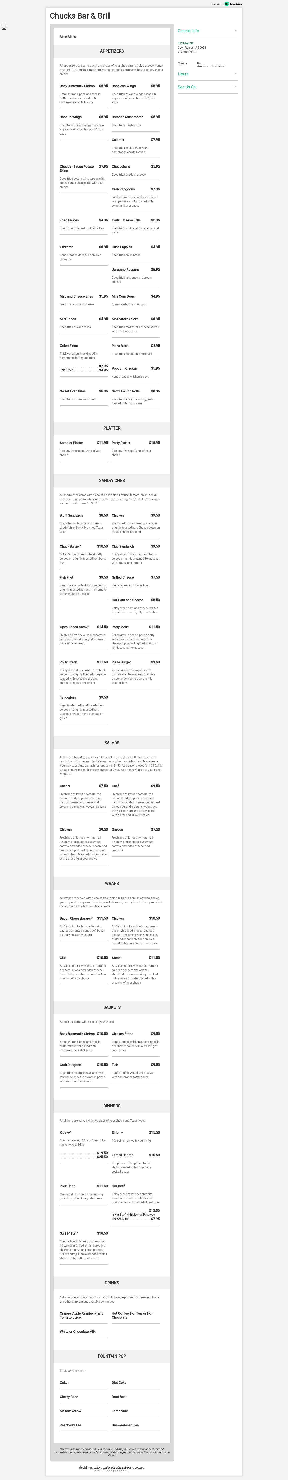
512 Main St (185, 43)
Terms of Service (103, 1470)
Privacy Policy (122, 1470)
